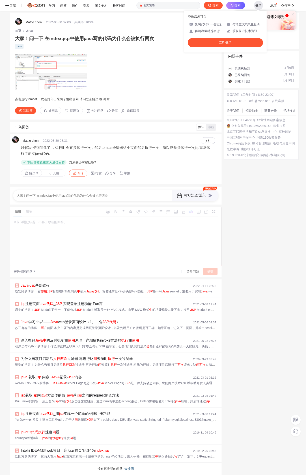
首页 (18, 31)
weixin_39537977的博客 (32, 383)
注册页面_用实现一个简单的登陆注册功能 (65, 414)
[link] (18, 31)
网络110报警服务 (269, 137)
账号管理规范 (261, 143)
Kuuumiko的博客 (26, 401)
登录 (258, 5)
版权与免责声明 (284, 143)
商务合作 (270, 110)
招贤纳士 (252, 110)
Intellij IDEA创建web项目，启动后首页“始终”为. (65, 450)
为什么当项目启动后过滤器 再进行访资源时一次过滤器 (77, 359)
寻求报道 (289, 110)
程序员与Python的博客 (31, 346)
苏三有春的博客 (26, 328)
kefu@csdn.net (258, 101)
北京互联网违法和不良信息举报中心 (252, 131)
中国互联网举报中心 (241, 137)
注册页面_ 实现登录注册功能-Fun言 (62, 304)
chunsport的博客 (26, 438)
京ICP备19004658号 (241, 120)
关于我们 (233, 110)
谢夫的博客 (23, 310)
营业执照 (279, 126)
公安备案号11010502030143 (251, 126)
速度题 (40, 432)
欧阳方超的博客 (26, 456)
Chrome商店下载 (238, 143)
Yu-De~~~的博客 (27, 419)
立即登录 (225, 42)
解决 (31, 173)
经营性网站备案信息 (271, 120)
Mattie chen (34, 22)
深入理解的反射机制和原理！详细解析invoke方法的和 (80, 340)
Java (29, 31)
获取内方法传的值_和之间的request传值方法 (70, 395)
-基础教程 (35, 285)
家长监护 (285, 131)
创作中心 (287, 5)
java (19, 46)
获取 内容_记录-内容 (51, 377)
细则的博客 (23, 364)
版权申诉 (233, 149)
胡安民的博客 (24, 291)
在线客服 (278, 101)
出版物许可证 (250, 149)
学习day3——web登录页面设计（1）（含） (70, 322)
